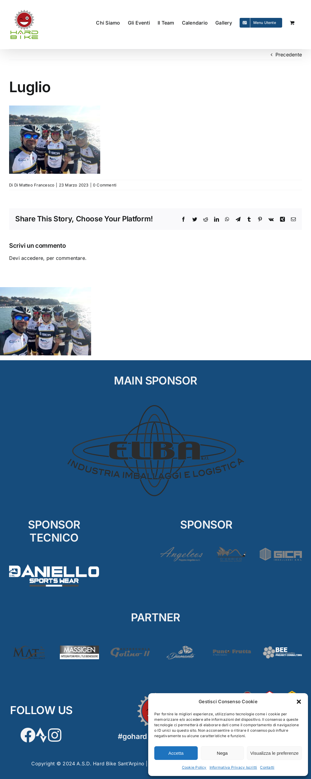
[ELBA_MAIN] (156, 405)
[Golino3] (130, 648)
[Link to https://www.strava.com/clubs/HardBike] (41, 735)
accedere (32, 258)
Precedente (288, 55)
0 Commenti (104, 185)
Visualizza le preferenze (274, 753)
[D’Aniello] (54, 562)
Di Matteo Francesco (34, 185)
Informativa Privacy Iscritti (233, 767)
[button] (299, 702)
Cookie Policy (194, 767)
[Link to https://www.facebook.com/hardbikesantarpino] (28, 735)
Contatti (267, 767)
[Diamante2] (180, 648)
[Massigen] (79, 648)
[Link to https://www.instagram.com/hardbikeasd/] (54, 735)
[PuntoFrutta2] (231, 648)
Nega (222, 753)
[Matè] (28, 648)
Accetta (175, 753)
